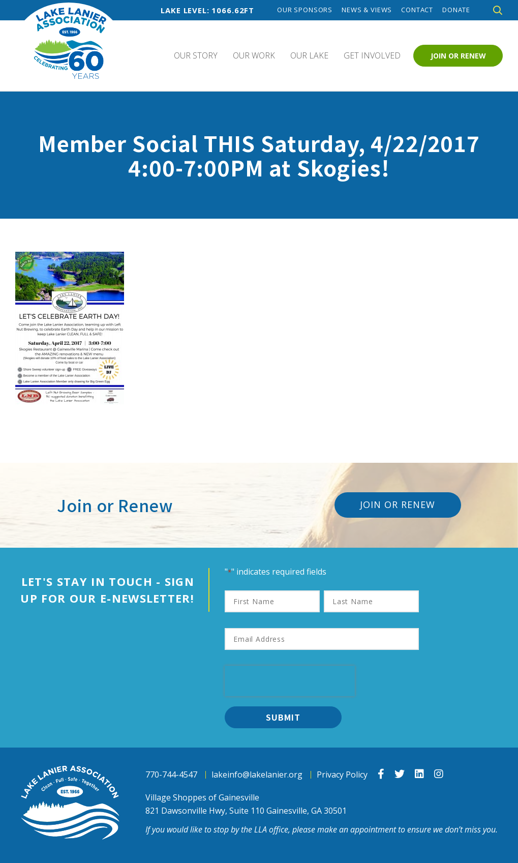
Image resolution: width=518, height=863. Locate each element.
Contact (417, 10)
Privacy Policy (342, 774)
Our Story (196, 55)
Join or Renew (458, 56)
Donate (456, 10)
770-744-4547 (171, 774)
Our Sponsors (304, 10)
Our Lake (309, 55)
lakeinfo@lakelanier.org (256, 774)
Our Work (254, 55)
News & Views (367, 10)
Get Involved (372, 55)
